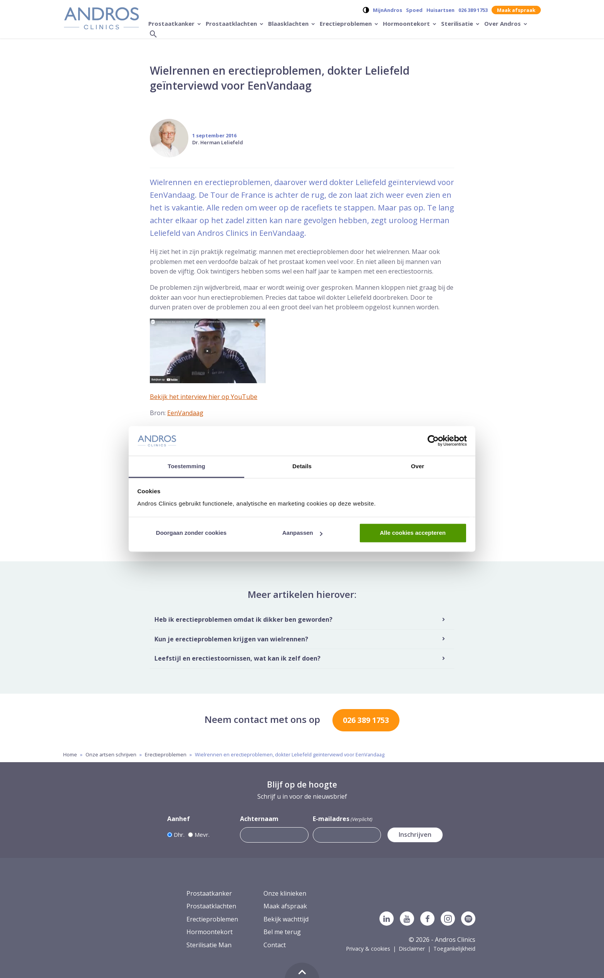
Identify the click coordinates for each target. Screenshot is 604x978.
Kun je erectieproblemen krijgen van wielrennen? (231, 639)
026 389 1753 (473, 10)
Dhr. (179, 834)
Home (70, 754)
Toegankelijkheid (454, 948)
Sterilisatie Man (209, 945)
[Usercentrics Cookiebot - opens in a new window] (433, 441)
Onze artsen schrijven (111, 754)
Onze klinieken (284, 893)
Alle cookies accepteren (413, 533)
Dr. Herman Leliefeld (217, 142)
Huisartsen (440, 10)
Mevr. (202, 834)
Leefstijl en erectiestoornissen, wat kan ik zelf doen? (237, 658)
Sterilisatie (458, 23)
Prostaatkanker (172, 23)
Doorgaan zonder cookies (191, 533)
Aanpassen (302, 533)
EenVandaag (185, 413)
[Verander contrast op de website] (366, 10)
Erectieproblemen (346, 23)
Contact (274, 945)
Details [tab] (302, 466)
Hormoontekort (407, 23)
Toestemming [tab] (186, 466)
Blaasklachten (289, 23)
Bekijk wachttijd (286, 919)
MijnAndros (387, 10)
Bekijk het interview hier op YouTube (203, 396)
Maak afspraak (516, 10)
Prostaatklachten (232, 23)
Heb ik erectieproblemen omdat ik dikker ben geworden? (243, 619)
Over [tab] (417, 466)
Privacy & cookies (368, 948)
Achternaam (259, 818)
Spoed (414, 10)
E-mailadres (342, 818)
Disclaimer (412, 948)
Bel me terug (282, 932)
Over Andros (503, 23)
